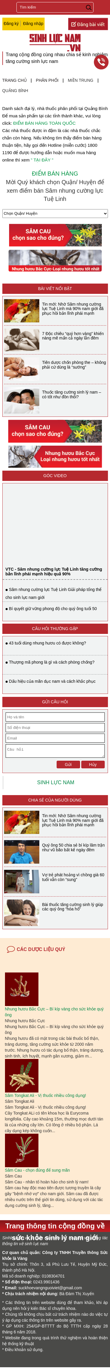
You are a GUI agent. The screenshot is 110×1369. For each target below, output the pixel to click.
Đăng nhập (33, 23)
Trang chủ (14, 80)
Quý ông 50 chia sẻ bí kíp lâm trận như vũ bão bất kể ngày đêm (73, 849)
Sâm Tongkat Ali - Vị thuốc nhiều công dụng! (45, 1097)
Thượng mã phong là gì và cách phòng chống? (51, 662)
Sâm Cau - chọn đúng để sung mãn (37, 1172)
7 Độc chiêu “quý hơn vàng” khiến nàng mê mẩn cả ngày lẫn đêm (73, 335)
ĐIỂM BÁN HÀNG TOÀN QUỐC (44, 123)
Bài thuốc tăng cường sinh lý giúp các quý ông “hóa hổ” (72, 908)
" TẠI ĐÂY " (42, 159)
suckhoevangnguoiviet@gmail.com (50, 1289)
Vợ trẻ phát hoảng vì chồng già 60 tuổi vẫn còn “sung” (73, 878)
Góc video (55, 475)
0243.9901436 (46, 1283)
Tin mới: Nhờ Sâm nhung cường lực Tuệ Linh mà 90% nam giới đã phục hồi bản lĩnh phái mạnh (73, 309)
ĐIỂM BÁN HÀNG (55, 173)
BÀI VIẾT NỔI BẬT (55, 288)
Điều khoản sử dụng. (24, 1351)
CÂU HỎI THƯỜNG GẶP (55, 628)
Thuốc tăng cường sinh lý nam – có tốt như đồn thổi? (71, 394)
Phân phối (47, 80)
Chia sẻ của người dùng (55, 802)
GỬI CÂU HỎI (55, 702)
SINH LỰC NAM (56, 784)
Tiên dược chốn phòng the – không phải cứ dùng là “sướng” (74, 364)
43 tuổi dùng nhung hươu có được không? (47, 643)
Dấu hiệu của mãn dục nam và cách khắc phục (52, 681)
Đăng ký (11, 23)
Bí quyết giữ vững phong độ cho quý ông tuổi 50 (53, 608)
